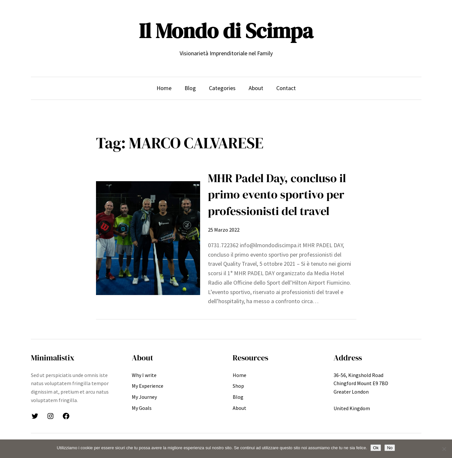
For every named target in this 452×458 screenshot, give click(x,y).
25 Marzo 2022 (224, 229)
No (389, 447)
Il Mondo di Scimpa (226, 31)
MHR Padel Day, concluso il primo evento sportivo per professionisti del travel (277, 194)
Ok (375, 447)
